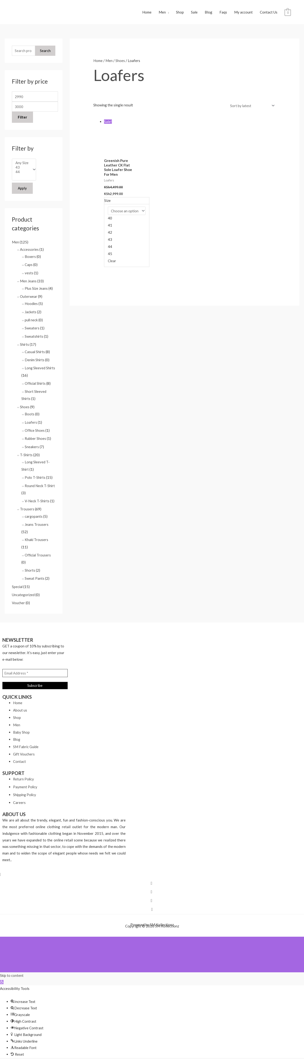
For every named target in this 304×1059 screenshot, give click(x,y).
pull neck (31, 320)
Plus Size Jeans (36, 289)
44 (22, 173)
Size (107, 201)
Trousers (27, 506)
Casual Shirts (35, 351)
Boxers (30, 258)
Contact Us (268, 13)
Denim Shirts (35, 359)
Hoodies (31, 304)
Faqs (223, 13)
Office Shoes (35, 429)
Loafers (31, 420)
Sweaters (32, 328)
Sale (194, 13)
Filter (22, 118)
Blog (208, 13)
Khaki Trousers (36, 536)
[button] (2, 978)
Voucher (18, 599)
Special (17, 583)
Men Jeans (28, 282)
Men (162, 13)
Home (147, 13)
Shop (180, 13)
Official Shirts (36, 382)
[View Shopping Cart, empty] (288, 13)
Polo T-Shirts (35, 475)
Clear (112, 262)
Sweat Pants (34, 575)
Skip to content (12, 971)
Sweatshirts (34, 336)
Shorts (30, 567)
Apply (22, 189)
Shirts (24, 344)
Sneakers (32, 444)
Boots (29, 412)
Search (45, 52)
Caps (29, 266)
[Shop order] (251, 106)
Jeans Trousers (36, 521)
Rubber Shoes (35, 437)
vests (29, 273)
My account (243, 13)
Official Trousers (38, 551)
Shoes (24, 405)
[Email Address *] (35, 669)
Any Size (22, 164)
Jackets (30, 312)
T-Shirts (26, 453)
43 (22, 168)
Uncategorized (23, 591)
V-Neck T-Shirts (37, 498)
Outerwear (28, 297)
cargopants (34, 513)
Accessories (29, 250)
